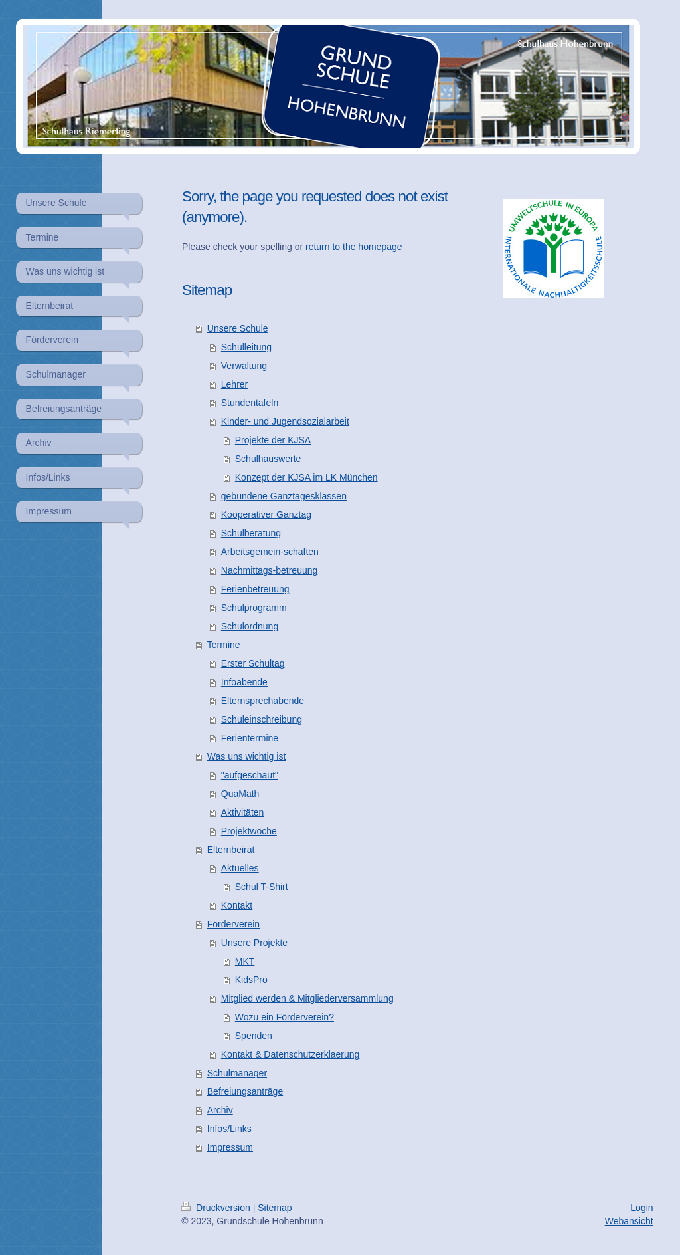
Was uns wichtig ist (246, 756)
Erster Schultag (253, 663)
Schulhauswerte (268, 458)
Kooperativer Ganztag (266, 514)
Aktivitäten (242, 812)
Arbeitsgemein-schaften (270, 551)
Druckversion (216, 1207)
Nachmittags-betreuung (269, 570)
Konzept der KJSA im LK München (306, 477)
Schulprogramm (254, 607)
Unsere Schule (237, 328)
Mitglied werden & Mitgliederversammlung (307, 998)
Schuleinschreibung (261, 719)
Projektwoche (249, 831)
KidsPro (251, 979)
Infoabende (244, 682)
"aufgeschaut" (249, 775)
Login (641, 1207)
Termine (223, 644)
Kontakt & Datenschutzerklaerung (290, 1054)
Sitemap (275, 1207)
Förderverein (233, 924)
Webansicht (629, 1221)
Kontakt (236, 905)
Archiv (220, 1110)
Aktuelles (240, 868)
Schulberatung (251, 533)
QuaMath (240, 793)
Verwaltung (244, 365)
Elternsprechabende (262, 700)
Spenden (253, 1035)
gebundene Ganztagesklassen (284, 496)
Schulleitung (246, 347)
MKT (245, 961)
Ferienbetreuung (255, 589)
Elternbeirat (231, 849)
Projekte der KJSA (273, 440)
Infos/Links (229, 1128)
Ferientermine (249, 738)
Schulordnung (249, 626)
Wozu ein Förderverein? (284, 1017)
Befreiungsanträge (245, 1091)
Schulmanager (237, 1073)
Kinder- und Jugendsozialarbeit (285, 421)
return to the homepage (353, 246)
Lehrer (234, 384)
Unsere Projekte (254, 942)
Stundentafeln (249, 403)
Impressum (230, 1147)
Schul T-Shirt (261, 886)
